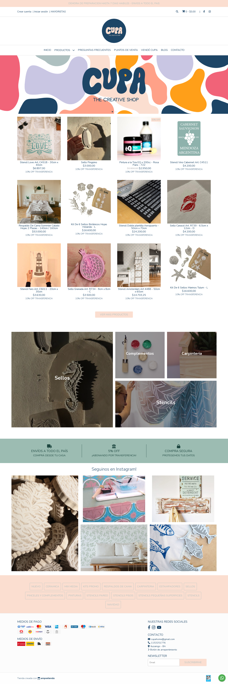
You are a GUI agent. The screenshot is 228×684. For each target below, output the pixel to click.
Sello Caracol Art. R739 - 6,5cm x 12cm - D (189, 227)
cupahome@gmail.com (161, 639)
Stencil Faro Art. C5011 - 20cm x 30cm (39, 290)
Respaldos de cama (118, 586)
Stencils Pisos (123, 595)
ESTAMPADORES (169, 586)
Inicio (47, 50)
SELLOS (190, 586)
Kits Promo (91, 586)
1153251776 (157, 642)
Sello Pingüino (89, 162)
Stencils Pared (97, 595)
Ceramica (52, 586)
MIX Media (71, 586)
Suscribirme (193, 662)
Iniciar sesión (41, 11)
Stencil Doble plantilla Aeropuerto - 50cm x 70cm (139, 227)
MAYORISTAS (58, 11)
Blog (164, 50)
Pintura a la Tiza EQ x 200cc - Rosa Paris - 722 (139, 164)
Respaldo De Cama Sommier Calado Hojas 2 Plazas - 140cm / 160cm (39, 227)
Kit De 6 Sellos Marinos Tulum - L (189, 287)
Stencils (193, 595)
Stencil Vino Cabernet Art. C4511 (189, 162)
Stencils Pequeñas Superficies (160, 595)
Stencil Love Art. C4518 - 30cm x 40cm (39, 164)
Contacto (177, 50)
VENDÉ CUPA (149, 50)
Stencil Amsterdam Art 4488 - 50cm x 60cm (139, 290)
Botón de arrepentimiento (162, 649)
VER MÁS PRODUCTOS (114, 314)
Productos (64, 50)
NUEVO (36, 586)
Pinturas (74, 595)
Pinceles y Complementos (45, 595)
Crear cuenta (24, 11)
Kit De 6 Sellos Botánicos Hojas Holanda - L (89, 226)
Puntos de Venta (126, 50)
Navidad (113, 604)
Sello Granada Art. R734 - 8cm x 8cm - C (89, 290)
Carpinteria (145, 586)
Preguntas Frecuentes (94, 50)
